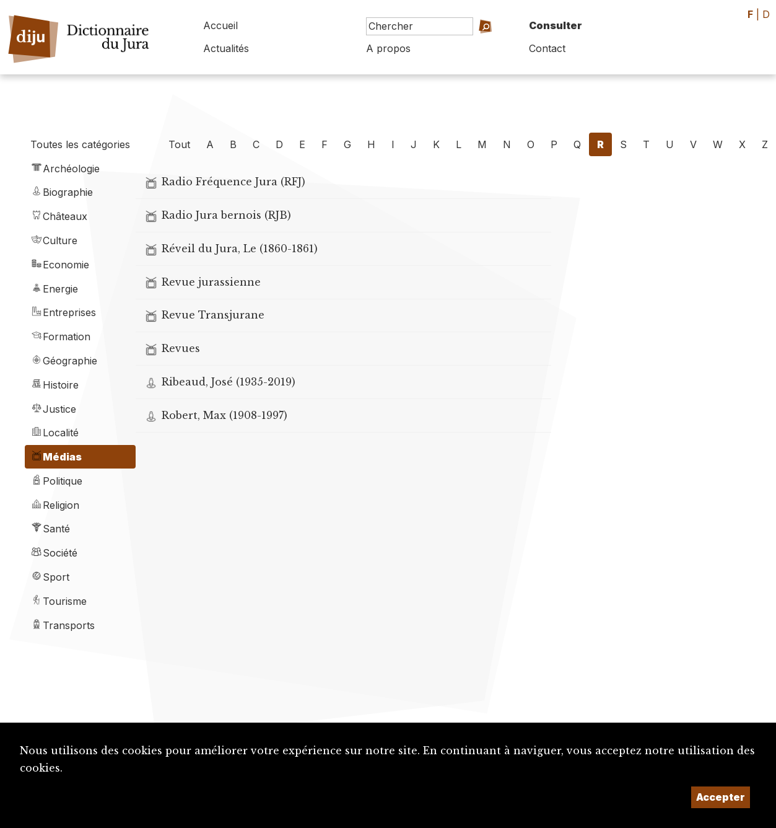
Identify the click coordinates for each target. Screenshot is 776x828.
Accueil (220, 25)
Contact (547, 48)
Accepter (720, 797)
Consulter (555, 25)
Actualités (226, 48)
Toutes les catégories (80, 144)
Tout (179, 144)
